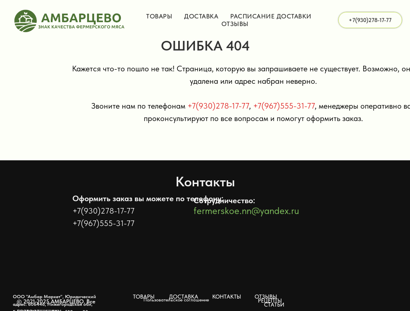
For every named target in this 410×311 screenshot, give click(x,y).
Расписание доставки (271, 16)
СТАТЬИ (274, 304)
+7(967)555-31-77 (284, 106)
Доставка (201, 16)
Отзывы (235, 24)
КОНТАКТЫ (226, 296)
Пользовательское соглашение (176, 300)
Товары (159, 16)
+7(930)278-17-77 (218, 106)
